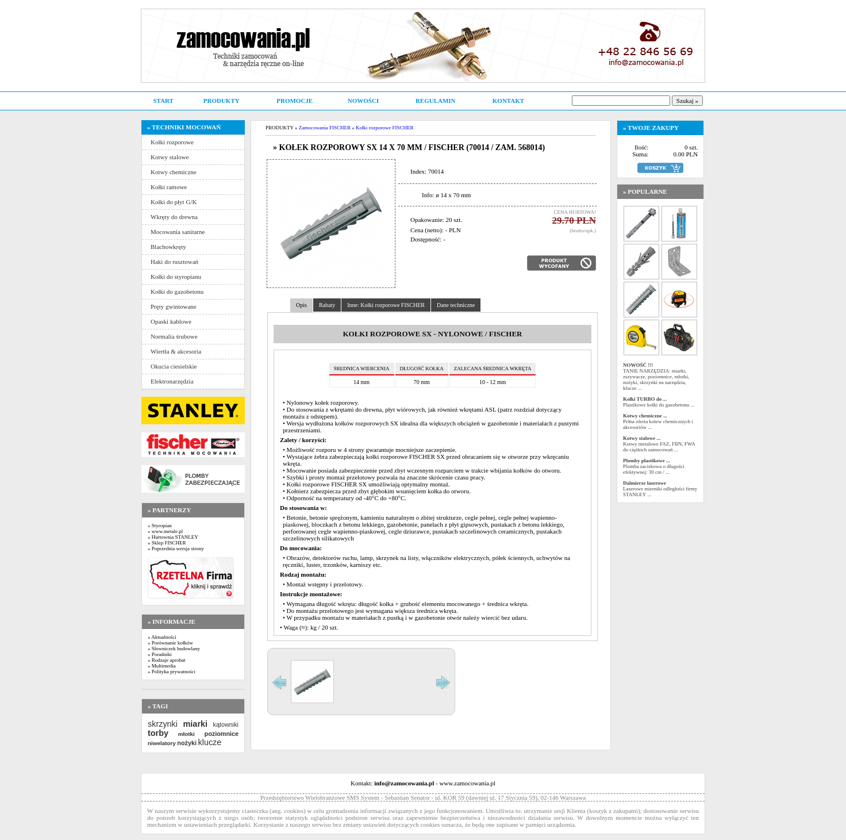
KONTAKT (508, 100)
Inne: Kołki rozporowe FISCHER (386, 305)
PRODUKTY (221, 100)
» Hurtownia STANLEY (173, 537)
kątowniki (226, 724)
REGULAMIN (436, 100)
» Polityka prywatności (171, 671)
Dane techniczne (456, 305)
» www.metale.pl (165, 531)
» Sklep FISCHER (167, 543)
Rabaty (327, 305)
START (163, 100)
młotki (186, 734)
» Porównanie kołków (170, 643)
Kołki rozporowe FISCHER (385, 128)
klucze (209, 742)
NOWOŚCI (363, 100)
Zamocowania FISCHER (325, 128)
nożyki (187, 742)
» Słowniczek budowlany (174, 648)
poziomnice (222, 733)
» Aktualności (162, 637)
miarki (195, 723)
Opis (301, 305)
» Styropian (160, 525)
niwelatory (162, 743)
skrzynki (163, 723)
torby (158, 733)
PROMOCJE (294, 100)
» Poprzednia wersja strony (176, 548)
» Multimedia (162, 666)
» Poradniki (160, 654)
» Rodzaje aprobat (166, 660)
